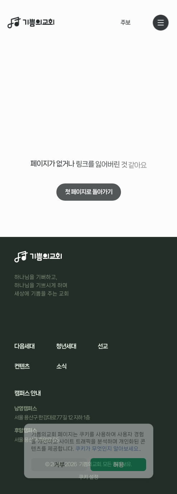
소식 (61, 366)
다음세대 (24, 346)
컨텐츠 (21, 366)
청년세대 (66, 346)
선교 (103, 346)
